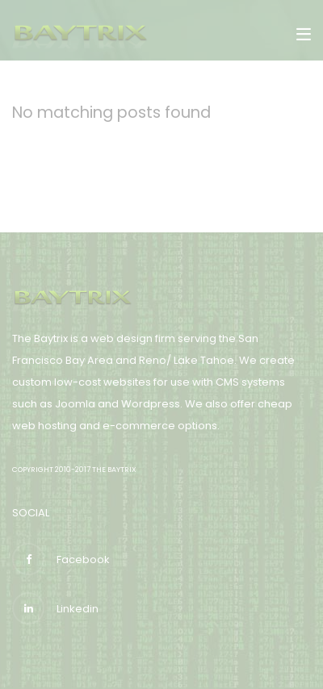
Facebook (61, 559)
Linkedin (55, 608)
